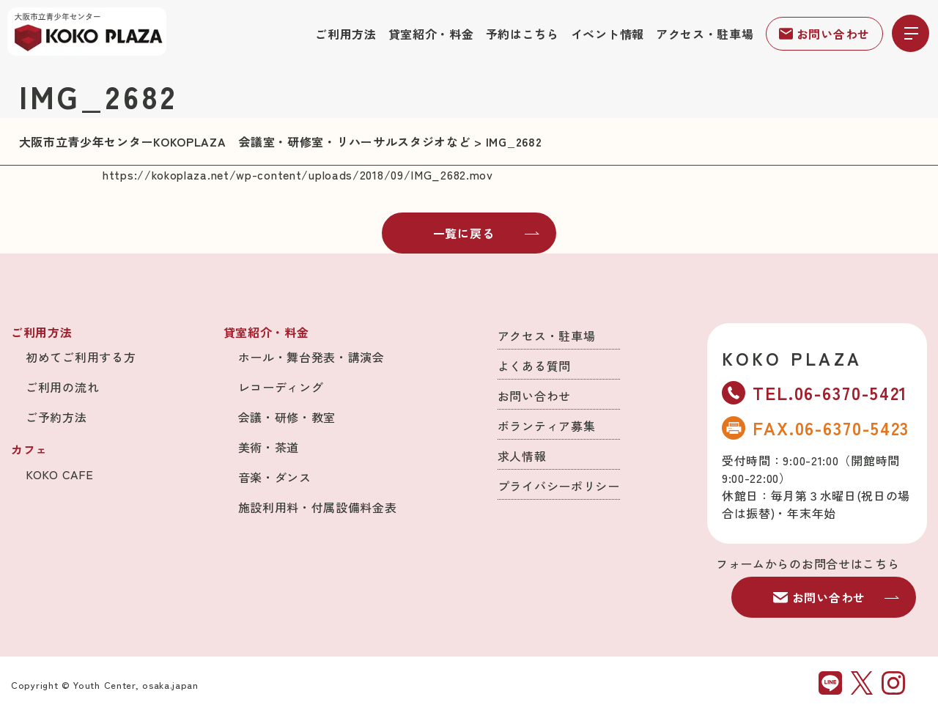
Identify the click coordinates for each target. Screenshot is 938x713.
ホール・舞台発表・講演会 (311, 357)
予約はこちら (522, 34)
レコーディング (281, 387)
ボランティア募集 (547, 426)
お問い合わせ (824, 34)
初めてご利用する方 (81, 357)
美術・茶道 (269, 447)
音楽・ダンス (274, 477)
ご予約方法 (56, 417)
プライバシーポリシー (559, 486)
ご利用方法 (346, 34)
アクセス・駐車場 (705, 34)
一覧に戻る (486, 233)
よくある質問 (534, 365)
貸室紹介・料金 (431, 34)
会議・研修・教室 (287, 417)
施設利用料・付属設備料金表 (317, 507)
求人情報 (522, 456)
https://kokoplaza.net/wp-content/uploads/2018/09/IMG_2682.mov (298, 174)
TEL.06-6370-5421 (815, 392)
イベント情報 (607, 34)
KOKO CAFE (59, 474)
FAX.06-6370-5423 (815, 427)
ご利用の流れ (62, 387)
